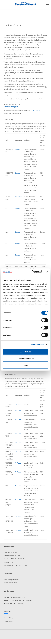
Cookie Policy (8, 621)
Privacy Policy (8, 618)
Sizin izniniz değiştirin (11, 107)
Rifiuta (25, 366)
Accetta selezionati (25, 359)
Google (17, 149)
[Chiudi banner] (47, 272)
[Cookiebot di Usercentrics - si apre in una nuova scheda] (32, 271)
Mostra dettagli (37, 345)
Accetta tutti (25, 352)
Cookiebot (36, 111)
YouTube (18, 404)
